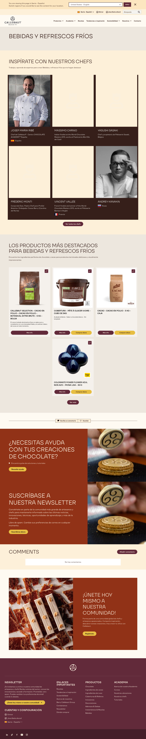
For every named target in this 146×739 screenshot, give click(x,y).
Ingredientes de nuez (93, 693)
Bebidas (88, 713)
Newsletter (61, 709)
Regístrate (89, 634)
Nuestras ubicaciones (122, 693)
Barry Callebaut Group (66, 702)
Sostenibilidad (62, 696)
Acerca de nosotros (64, 699)
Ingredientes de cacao (94, 690)
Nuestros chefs (120, 696)
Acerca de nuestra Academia (125, 686)
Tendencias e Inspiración (66, 692)
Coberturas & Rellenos (94, 696)
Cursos (117, 690)
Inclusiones (89, 700)
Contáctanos (62, 706)
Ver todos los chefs (73, 224)
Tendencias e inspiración (95, 21)
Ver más (73, 402)
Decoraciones (90, 703)
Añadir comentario (127, 552)
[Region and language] (95, 4)
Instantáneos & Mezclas (95, 710)
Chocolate (89, 686)
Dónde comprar (63, 712)
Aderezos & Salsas (92, 706)
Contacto (137, 21)
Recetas (81, 21)
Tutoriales (118, 700)
